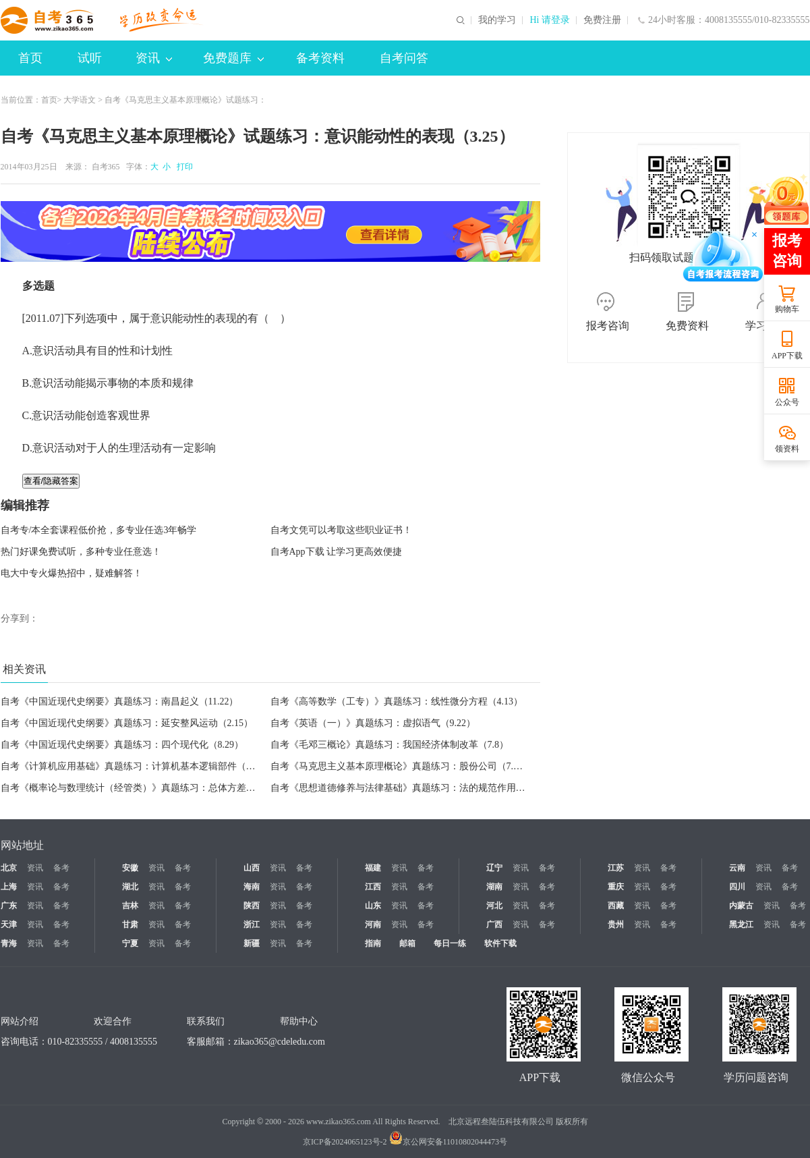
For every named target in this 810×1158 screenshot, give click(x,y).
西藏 (616, 905)
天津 (9, 924)
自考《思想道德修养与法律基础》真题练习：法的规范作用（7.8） (408, 788)
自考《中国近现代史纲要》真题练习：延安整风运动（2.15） (127, 723)
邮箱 (407, 943)
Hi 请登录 (549, 20)
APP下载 (787, 355)
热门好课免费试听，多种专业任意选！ (81, 552)
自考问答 (404, 58)
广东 (9, 905)
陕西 (251, 905)
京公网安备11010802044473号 (448, 1142)
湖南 (494, 886)
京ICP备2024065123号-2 (345, 1142)
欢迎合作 (113, 1021)
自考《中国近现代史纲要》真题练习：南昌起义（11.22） (120, 701)
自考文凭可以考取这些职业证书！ (341, 530)
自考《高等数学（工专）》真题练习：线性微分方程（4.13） (396, 701)
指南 (373, 943)
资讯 (154, 58)
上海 (9, 886)
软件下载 (500, 943)
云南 (737, 868)
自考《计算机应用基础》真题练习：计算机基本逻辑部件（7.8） (134, 766)
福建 (373, 868)
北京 (9, 868)
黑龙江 (741, 924)
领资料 (787, 448)
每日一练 (450, 943)
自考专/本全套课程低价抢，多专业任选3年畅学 (99, 530)
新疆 (251, 943)
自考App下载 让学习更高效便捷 (336, 552)
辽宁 (494, 868)
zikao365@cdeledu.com (279, 1042)
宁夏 (130, 943)
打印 (183, 166)
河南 (373, 924)
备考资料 (320, 58)
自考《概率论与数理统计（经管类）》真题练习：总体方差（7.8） (139, 788)
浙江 (251, 924)
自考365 (106, 166)
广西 (494, 924)
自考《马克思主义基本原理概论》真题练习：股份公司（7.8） (399, 766)
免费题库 (233, 58)
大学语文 (79, 100)
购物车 (787, 309)
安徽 (130, 868)
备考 (61, 868)
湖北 (130, 886)
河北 (494, 905)
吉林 (130, 905)
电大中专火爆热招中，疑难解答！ (71, 573)
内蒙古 (741, 905)
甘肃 (130, 924)
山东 (373, 905)
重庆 (616, 886)
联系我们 (206, 1021)
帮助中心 (299, 1021)
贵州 (616, 924)
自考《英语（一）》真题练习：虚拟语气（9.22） (373, 723)
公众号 (787, 402)
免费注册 (602, 20)
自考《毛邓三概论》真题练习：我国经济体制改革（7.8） (389, 745)
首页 (30, 58)
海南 (251, 886)
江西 (373, 886)
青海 (9, 943)
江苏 (616, 868)
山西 (251, 868)
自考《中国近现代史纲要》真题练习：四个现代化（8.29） (122, 745)
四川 (737, 886)
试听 (90, 58)
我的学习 (497, 20)
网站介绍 (19, 1021)
